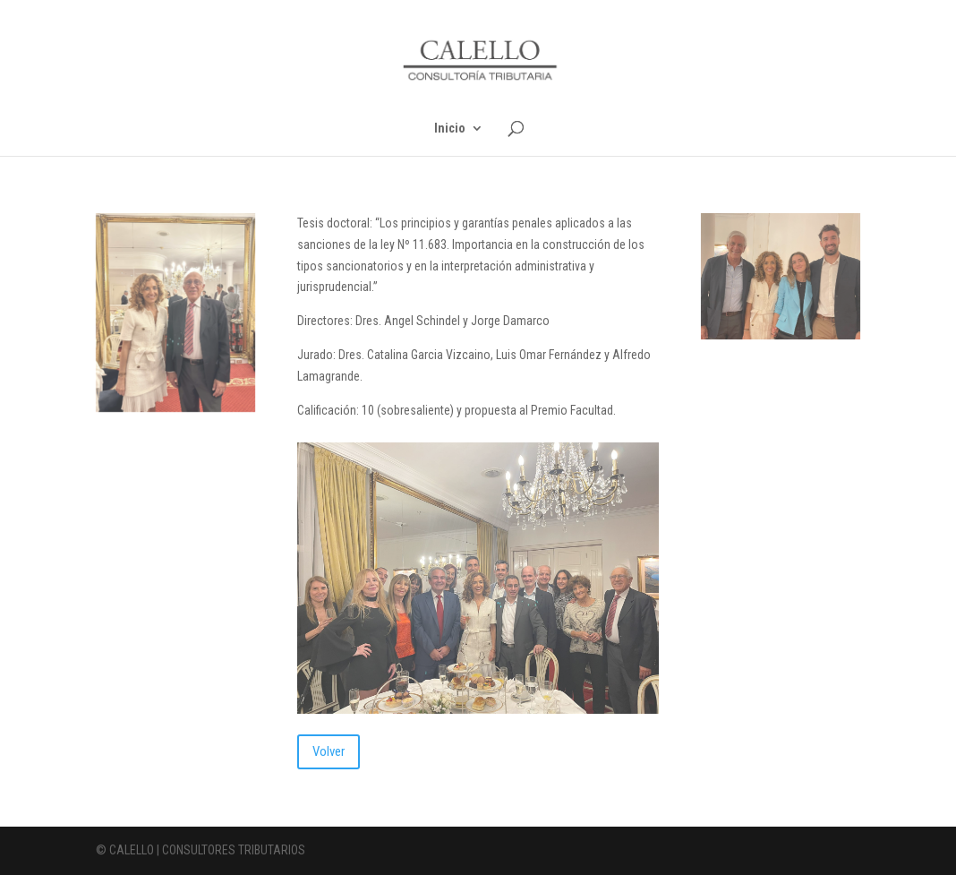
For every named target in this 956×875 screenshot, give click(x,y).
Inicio (449, 128)
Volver (328, 751)
